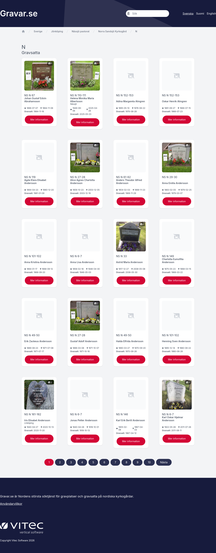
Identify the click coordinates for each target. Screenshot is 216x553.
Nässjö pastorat (80, 31)
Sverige (38, 31)
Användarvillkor (11, 504)
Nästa (164, 462)
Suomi (200, 13)
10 (149, 462)
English (211, 13)
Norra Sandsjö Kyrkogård (112, 31)
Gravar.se (19, 13)
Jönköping (57, 31)
